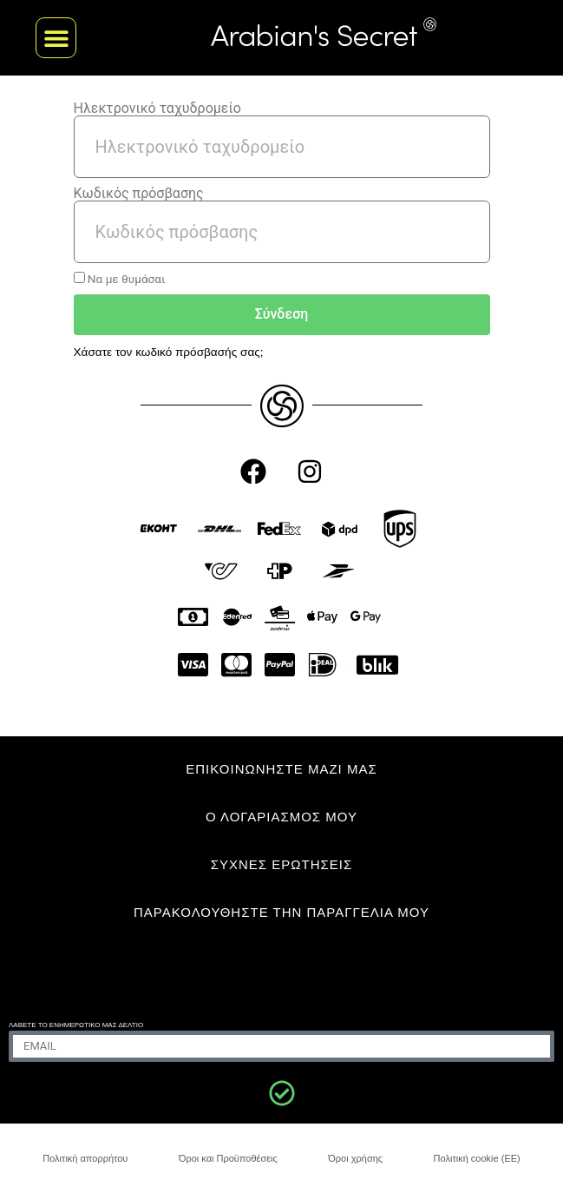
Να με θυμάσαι (120, 279)
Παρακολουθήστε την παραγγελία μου (281, 912)
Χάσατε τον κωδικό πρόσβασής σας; (169, 352)
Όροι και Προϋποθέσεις (228, 1158)
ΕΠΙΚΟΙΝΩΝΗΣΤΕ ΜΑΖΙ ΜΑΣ (281, 768)
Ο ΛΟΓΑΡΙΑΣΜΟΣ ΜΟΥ (281, 816)
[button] (56, 37)
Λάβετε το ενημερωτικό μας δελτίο (76, 1025)
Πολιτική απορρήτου (85, 1158)
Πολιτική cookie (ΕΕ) (477, 1158)
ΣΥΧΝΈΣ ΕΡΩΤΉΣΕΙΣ (282, 864)
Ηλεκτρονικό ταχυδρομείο (157, 108)
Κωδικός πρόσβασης (139, 194)
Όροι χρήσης (355, 1158)
